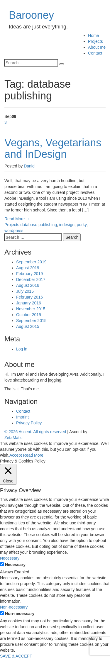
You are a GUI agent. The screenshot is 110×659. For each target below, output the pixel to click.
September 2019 (31, 262)
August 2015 (27, 326)
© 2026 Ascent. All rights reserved (35, 431)
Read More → (17, 218)
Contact (95, 53)
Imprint (22, 417)
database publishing (38, 224)
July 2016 (25, 291)
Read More (33, 455)
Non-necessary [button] (14, 607)
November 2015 (30, 308)
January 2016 (28, 303)
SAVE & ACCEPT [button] (16, 656)
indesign (67, 224)
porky (82, 224)
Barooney (31, 15)
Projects (95, 41)
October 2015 (28, 314)
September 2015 (31, 320)
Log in (21, 349)
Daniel (29, 166)
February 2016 (29, 297)
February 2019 (29, 273)
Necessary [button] (9, 558)
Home (93, 35)
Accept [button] (15, 455)
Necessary (15, 564)
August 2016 (27, 285)
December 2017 (30, 279)
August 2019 (27, 267)
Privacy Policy (29, 423)
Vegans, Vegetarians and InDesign (52, 148)
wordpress (13, 230)
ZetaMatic (13, 437)
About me (97, 47)
